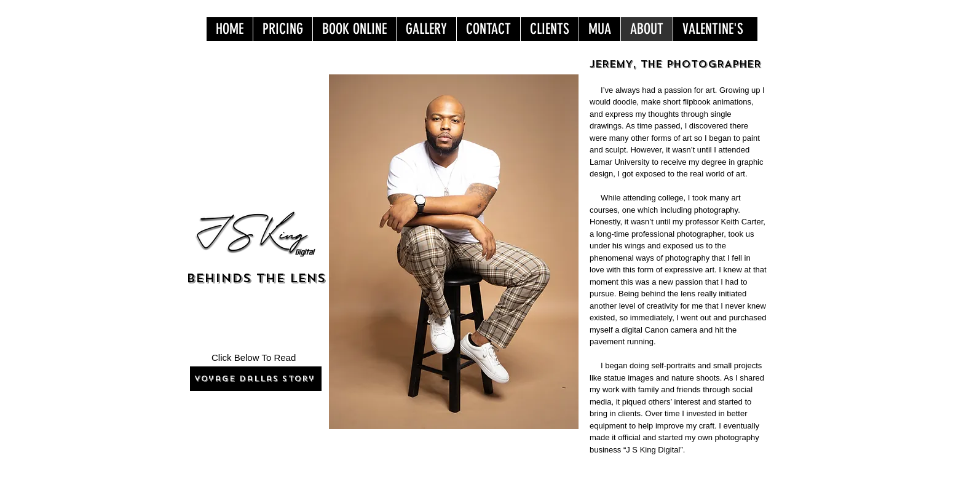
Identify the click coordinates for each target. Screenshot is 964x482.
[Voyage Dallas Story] (256, 378)
